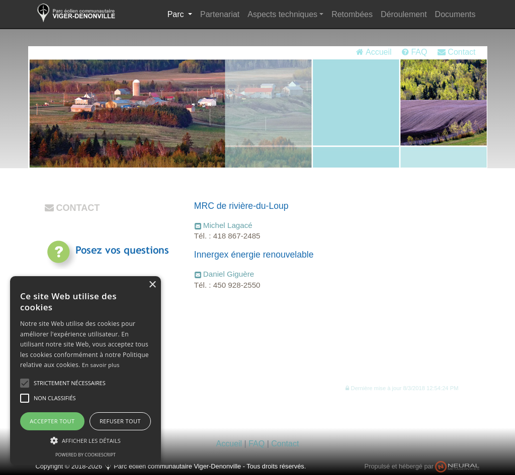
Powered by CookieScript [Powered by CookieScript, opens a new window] (85, 454)
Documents (455, 14)
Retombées (352, 14)
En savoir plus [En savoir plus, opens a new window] (101, 365)
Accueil (373, 52)
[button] (402, 388)
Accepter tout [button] (52, 421)
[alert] (85, 370)
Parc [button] (181, 13)
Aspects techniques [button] (282, 14)
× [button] (152, 285)
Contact (457, 52)
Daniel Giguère (228, 274)
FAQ (414, 52)
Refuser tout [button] (120, 421)
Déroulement (404, 14)
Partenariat (219, 14)
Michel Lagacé (227, 225)
